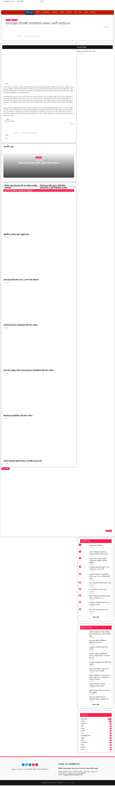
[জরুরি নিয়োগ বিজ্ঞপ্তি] (84, 547)
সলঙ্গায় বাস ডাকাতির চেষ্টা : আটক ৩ (86, 51)
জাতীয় (37, 12)
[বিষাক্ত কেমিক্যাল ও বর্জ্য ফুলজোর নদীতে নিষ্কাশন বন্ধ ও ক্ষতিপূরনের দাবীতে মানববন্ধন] (84, 677)
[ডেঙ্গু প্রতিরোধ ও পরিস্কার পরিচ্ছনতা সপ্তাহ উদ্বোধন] (84, 685)
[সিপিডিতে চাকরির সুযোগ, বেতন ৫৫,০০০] (84, 611)
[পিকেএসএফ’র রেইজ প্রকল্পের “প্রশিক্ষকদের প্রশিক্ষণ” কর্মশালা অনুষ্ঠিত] (84, 560)
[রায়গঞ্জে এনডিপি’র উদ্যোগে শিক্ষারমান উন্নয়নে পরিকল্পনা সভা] (84, 699)
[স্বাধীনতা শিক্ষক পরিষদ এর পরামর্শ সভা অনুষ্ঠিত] (84, 692)
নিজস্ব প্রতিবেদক (19, 36)
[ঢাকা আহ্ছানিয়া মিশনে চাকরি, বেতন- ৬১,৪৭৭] (84, 584)
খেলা (75, 12)
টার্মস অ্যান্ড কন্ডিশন (42, 769)
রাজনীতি (55, 12)
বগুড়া (82, 749)
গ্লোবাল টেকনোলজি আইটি (68, 782)
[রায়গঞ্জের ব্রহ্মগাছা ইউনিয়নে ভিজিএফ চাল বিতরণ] (84, 642)
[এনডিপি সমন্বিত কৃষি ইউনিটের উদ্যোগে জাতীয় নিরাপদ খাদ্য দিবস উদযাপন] (84, 655)
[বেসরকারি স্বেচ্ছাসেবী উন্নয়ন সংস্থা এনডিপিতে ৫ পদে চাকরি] (84, 569)
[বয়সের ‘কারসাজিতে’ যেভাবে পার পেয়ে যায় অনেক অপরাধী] (84, 670)
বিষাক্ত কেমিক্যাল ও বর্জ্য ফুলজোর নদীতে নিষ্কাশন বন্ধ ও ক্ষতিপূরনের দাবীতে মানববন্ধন (99, 677)
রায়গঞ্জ (8, 20)
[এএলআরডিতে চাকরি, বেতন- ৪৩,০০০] (84, 591)
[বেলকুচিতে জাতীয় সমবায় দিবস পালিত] (84, 649)
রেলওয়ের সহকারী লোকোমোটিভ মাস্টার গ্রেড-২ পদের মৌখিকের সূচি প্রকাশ (99, 576)
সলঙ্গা (82, 745)
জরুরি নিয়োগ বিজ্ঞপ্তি (95, 545)
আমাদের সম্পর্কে (22, 769)
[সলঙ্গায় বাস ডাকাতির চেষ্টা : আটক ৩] (57, 501)
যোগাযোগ (14, 769)
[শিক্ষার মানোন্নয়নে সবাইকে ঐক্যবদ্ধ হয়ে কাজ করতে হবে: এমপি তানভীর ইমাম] (84, 633)
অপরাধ (62, 12)
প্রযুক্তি (82, 738)
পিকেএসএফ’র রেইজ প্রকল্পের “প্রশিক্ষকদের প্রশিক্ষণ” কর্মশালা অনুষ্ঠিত (98, 560)
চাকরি (86, 12)
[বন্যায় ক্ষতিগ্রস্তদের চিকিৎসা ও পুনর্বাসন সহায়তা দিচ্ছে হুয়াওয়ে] (84, 554)
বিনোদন (69, 12)
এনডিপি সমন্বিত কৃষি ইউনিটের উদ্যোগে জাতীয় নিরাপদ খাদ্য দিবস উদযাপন (99, 656)
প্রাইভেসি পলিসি (32, 769)
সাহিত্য (83, 728)
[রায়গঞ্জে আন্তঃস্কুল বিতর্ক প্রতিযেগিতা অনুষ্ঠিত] (84, 664)
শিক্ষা (80, 12)
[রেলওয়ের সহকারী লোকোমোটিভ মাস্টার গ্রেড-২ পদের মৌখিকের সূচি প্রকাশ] (84, 576)
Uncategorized (85, 735)
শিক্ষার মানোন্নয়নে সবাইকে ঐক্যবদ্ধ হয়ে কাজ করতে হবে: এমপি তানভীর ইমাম (100, 634)
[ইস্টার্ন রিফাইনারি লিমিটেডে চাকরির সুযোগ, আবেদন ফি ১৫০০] (84, 598)
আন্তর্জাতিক (46, 12)
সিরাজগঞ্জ (29, 12)
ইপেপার (92, 12)
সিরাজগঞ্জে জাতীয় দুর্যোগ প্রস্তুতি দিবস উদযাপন (38, 163)
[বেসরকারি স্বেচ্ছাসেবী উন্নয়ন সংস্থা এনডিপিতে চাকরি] (84, 605)
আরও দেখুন (96, 617)
